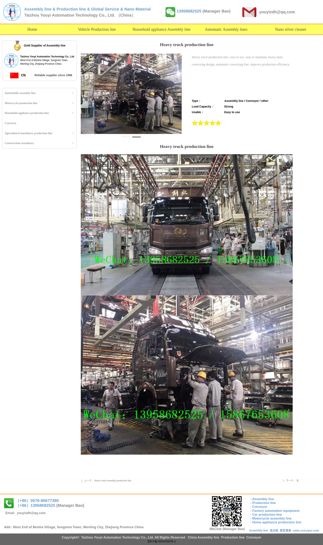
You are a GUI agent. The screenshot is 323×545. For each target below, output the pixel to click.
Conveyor (10, 123)
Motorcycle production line (39, 103)
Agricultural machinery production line (39, 133)
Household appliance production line (39, 113)
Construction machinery (39, 143)
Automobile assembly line (39, 93)
